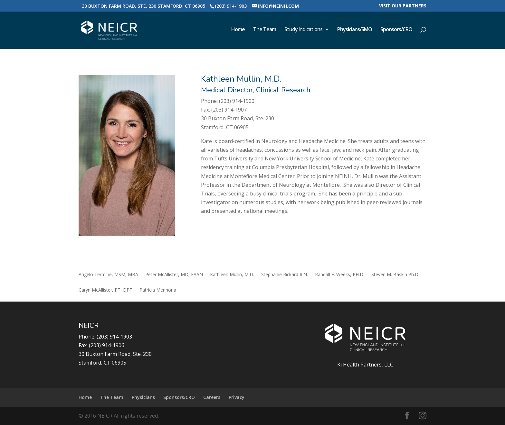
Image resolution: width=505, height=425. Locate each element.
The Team (264, 30)
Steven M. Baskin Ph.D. (395, 274)
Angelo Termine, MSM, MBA (108, 274)
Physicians (143, 397)
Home (238, 30)
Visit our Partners (402, 6)
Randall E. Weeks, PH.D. (339, 274)
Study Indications (303, 30)
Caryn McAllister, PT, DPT (105, 290)
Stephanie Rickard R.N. (284, 274)
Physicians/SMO (354, 30)
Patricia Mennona (157, 290)
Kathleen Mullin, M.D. (232, 274)
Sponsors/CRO (396, 30)
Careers (211, 397)
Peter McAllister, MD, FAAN (174, 274)
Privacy (236, 397)
